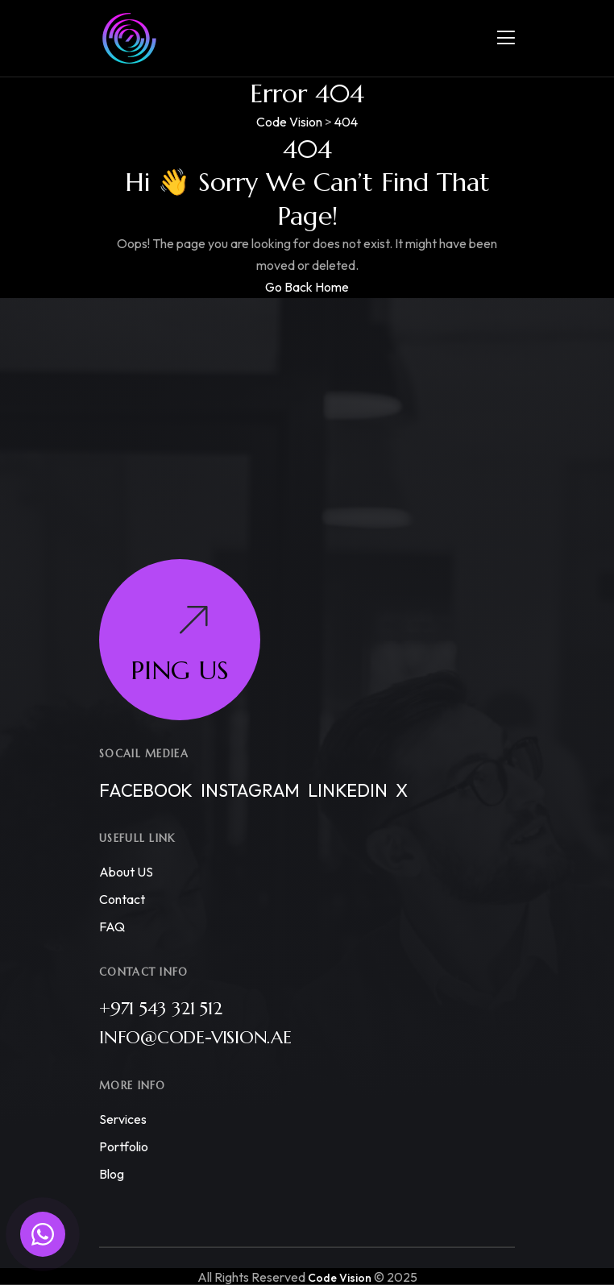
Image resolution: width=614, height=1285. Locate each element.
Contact (122, 899)
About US (126, 872)
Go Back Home (307, 287)
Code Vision (339, 1277)
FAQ (112, 926)
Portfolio (123, 1146)
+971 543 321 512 (160, 1008)
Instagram (250, 790)
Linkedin (347, 790)
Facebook (146, 790)
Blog (111, 1174)
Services (123, 1119)
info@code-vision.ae (195, 1037)
